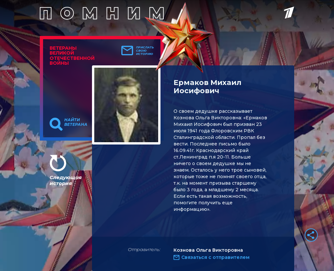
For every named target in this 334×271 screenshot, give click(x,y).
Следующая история (66, 180)
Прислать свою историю (145, 51)
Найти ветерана (75, 122)
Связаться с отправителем (215, 257)
